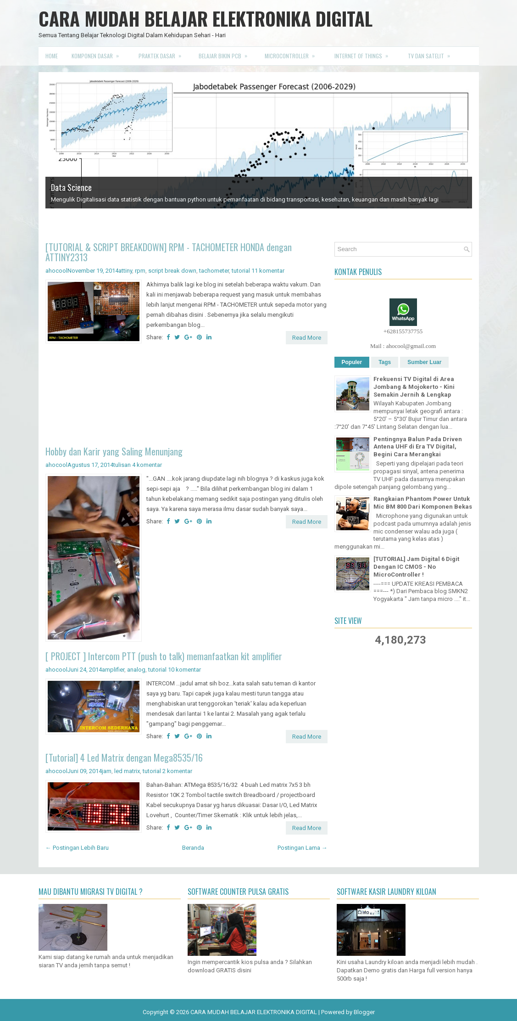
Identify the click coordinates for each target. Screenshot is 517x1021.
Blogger (364, 1012)
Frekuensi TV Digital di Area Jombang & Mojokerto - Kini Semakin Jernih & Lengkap (414, 387)
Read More (306, 337)
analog (136, 669)
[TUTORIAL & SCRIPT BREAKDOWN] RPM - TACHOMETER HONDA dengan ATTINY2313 (168, 252)
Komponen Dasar (98, 53)
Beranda (193, 847)
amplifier (113, 669)
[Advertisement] (186, 396)
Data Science (71, 187)
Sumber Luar (424, 362)
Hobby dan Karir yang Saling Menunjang (114, 451)
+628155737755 (403, 331)
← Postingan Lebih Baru (77, 847)
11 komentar (267, 270)
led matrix (127, 771)
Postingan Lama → (303, 847)
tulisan (122, 464)
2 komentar (177, 771)
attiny (125, 270)
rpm (140, 270)
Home (51, 56)
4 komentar (147, 464)
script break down (172, 270)
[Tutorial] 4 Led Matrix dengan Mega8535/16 (124, 757)
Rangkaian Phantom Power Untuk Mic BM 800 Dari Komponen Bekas (422, 502)
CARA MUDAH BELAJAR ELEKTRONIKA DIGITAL (205, 18)
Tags (384, 362)
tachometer (214, 270)
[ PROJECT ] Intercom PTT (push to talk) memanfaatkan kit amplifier (163, 656)
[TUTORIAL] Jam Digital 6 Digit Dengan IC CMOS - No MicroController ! (416, 566)
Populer (352, 362)
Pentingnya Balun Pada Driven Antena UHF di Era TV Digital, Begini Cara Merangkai (417, 447)
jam (106, 771)
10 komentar (184, 669)
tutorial (241, 270)
